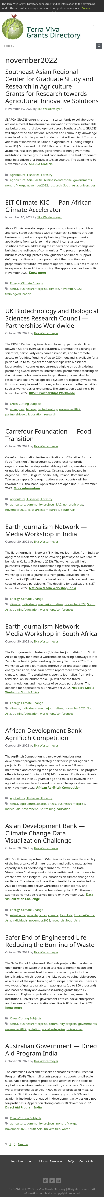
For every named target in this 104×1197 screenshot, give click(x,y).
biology (31, 409)
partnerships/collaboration (23, 414)
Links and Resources (50, 1161)
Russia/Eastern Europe (43, 510)
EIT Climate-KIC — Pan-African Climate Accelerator (48, 206)
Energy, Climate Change (26, 283)
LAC (58, 504)
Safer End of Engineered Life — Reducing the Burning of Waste (50, 941)
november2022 (37, 185)
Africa (14, 289)
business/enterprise (58, 180)
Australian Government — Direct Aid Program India (51, 1049)
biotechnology (48, 409)
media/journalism (50, 604)
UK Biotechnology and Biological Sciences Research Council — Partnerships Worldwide (51, 318)
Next (23, 1144)
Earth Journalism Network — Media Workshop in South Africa (51, 630)
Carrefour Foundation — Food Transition (48, 435)
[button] (93, 27)
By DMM (14, 1189)
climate (54, 289)
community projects (41, 504)
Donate (85, 8)
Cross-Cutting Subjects (25, 404)
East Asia (66, 915)
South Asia (70, 185)
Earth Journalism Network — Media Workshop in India (46, 530)
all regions (17, 409)
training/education (18, 294)
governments (82, 180)
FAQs (70, 1161)
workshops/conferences (56, 609)
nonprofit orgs (15, 185)
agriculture (17, 180)
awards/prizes (46, 804)
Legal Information (22, 1161)
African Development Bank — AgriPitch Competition (47, 734)
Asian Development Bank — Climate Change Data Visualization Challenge (45, 833)
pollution (34, 1029)
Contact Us (86, 1161)
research (56, 185)
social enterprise (53, 1029)
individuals (29, 604)
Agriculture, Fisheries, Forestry (31, 175)
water (66, 1129)
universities (87, 185)
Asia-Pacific (34, 180)
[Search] (99, 46)
